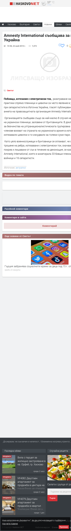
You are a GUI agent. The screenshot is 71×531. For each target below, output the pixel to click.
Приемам (64, 527)
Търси (52, 498)
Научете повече (10, 523)
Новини (48, 24)
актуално (21, 167)
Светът (10, 90)
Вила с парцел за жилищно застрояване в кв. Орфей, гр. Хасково (32, 461)
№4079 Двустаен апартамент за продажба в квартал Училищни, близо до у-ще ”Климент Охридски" (31, 505)
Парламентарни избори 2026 (16, 28)
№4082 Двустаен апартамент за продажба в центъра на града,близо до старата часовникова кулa (31, 485)
